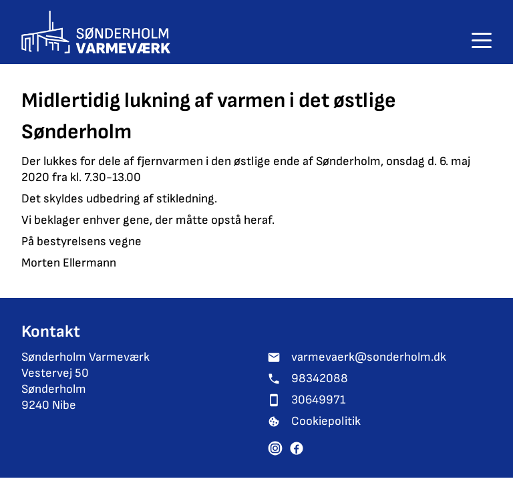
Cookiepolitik (326, 421)
